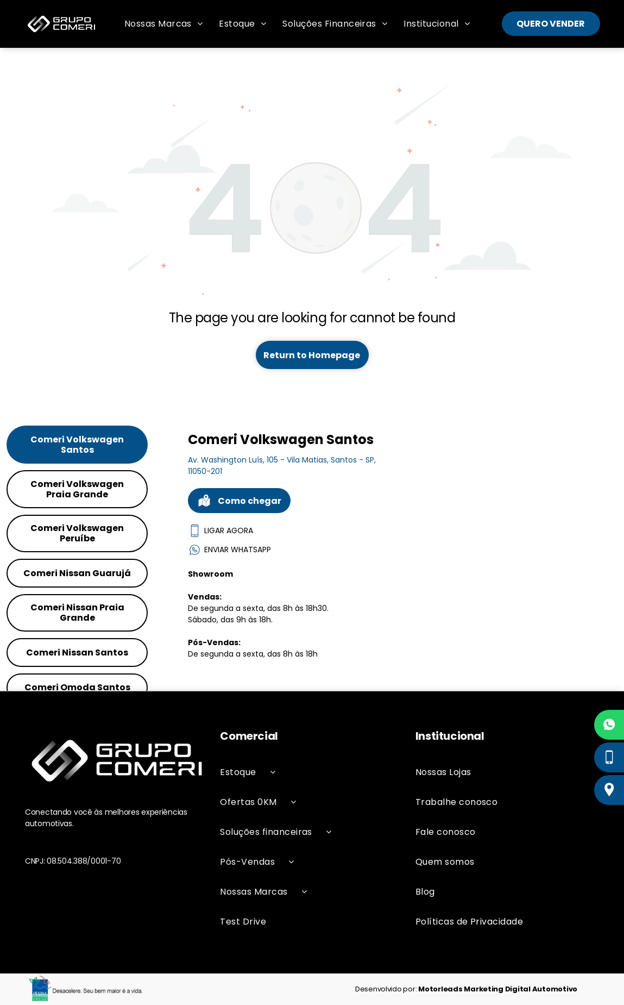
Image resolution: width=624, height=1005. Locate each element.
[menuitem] (163, 23)
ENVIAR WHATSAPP (229, 550)
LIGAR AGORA (220, 531)
